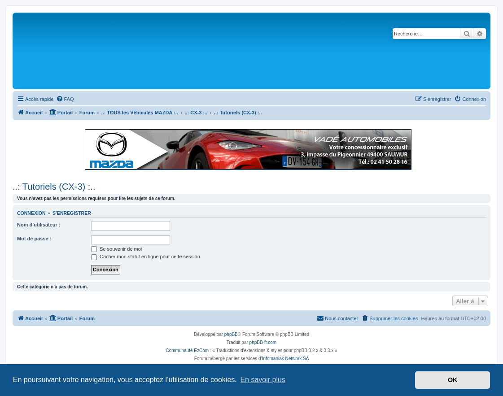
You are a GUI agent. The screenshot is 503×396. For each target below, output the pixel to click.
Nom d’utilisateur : (39, 224)
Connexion (31, 213)
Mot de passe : (34, 238)
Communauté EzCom (187, 350)
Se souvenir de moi (116, 249)
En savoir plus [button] (262, 379)
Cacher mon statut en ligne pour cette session (145, 256)
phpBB (231, 334)
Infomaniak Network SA (285, 358)
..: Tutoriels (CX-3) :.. (54, 186)
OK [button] (453, 379)
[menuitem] (65, 99)
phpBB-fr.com (263, 342)
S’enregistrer (71, 213)
